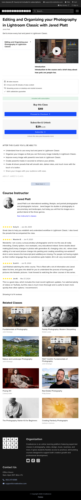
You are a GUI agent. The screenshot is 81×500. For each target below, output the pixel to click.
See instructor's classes (26, 216)
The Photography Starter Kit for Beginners (20, 420)
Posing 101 (7, 390)
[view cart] (75, 2)
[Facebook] (33, 460)
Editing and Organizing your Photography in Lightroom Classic (16, 44)
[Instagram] (38, 460)
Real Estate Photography (52, 390)
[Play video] (56, 51)
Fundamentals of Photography (15, 329)
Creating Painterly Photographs (55, 420)
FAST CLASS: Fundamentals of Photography (55, 360)
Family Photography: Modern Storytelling (59, 329)
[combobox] (53, 11)
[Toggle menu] (77, 11)
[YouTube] (28, 460)
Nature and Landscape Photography (17, 359)
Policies (40, 497)
